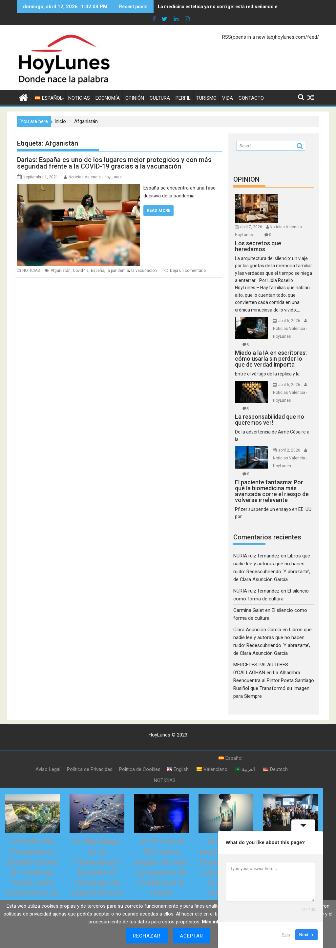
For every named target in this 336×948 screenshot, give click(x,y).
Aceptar (191, 936)
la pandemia (118, 270)
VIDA (227, 98)
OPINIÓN (134, 98)
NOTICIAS (79, 98)
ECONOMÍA (107, 98)
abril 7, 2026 (251, 227)
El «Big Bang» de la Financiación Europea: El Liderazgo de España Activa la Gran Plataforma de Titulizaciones (97, 882)
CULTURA (160, 98)
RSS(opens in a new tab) (248, 37)
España (97, 270)
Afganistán (61, 270)
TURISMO (206, 98)
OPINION (246, 179)
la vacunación (144, 270)
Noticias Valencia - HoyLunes (95, 177)
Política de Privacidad (90, 769)
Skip (286, 934)
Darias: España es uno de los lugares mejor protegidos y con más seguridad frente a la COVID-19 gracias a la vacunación (114, 163)
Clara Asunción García (257, 630)
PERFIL (183, 98)
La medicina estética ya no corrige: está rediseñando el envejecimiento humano (245, 6)
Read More (158, 210)
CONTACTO (251, 98)
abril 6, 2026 (289, 320)
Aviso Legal (47, 769)
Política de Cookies (139, 769)
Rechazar (147, 936)
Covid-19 (81, 270)
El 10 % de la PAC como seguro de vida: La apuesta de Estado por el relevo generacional (161, 872)
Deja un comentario (188, 270)
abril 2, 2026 (289, 450)
